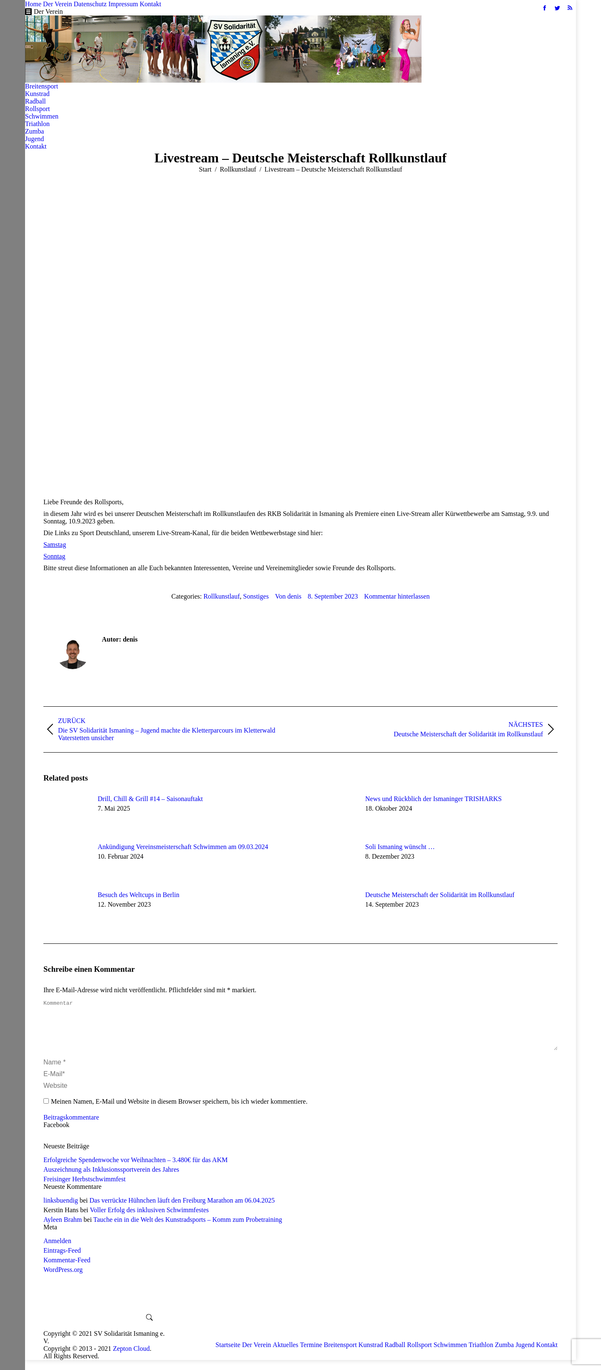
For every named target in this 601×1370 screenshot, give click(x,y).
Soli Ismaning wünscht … (400, 846)
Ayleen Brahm (62, 1229)
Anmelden (57, 1250)
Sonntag (54, 556)
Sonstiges (256, 596)
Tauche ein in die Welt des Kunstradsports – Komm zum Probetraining (187, 1229)
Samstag (54, 544)
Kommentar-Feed (67, 1270)
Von (288, 596)
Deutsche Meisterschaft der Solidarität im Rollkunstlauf (440, 894)
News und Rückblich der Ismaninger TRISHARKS (433, 798)
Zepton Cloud (131, 1358)
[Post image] (66, 814)
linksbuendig (60, 1210)
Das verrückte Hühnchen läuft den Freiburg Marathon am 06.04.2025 (182, 1210)
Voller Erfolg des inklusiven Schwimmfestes (149, 1219)
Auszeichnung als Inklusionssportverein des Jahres (111, 1179)
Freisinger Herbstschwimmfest (84, 1189)
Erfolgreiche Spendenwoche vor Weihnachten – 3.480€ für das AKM (135, 1169)
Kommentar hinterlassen (397, 596)
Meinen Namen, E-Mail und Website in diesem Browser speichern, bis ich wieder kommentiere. (179, 1111)
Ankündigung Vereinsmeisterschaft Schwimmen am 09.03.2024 (183, 846)
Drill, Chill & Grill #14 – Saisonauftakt (150, 798)
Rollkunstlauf (221, 596)
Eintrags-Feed (62, 1260)
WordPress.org (63, 1279)
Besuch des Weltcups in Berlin (138, 894)
